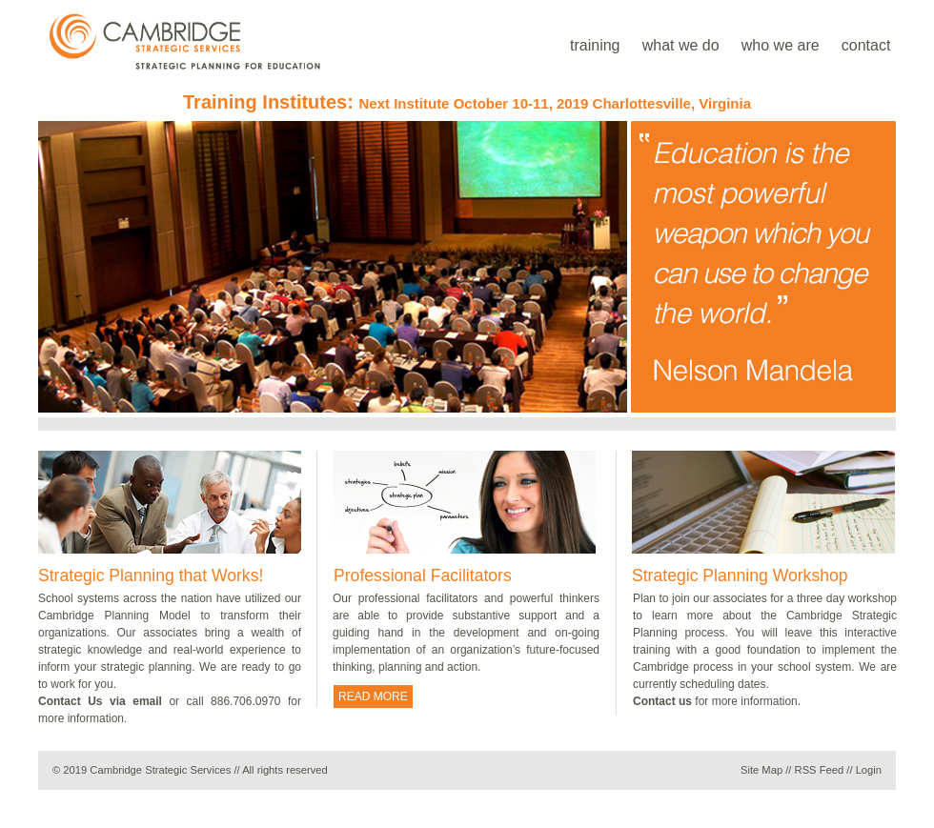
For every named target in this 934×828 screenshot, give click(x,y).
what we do (681, 45)
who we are (780, 45)
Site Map (761, 770)
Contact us (662, 701)
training (594, 45)
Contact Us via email (100, 701)
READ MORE (373, 696)
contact (866, 45)
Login (869, 770)
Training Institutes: (467, 101)
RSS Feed (819, 770)
